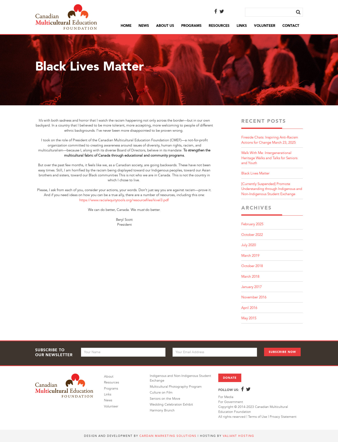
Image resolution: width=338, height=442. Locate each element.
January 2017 (251, 287)
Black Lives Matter (255, 173)
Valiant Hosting (238, 436)
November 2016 (253, 297)
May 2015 (248, 318)
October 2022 (252, 235)
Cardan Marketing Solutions (167, 436)
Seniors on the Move (165, 399)
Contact (290, 26)
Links (242, 26)
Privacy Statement (283, 417)
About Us (165, 26)
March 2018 (250, 276)
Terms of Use (257, 417)
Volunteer (264, 26)
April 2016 (249, 308)
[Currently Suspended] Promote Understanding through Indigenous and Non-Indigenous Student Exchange (271, 189)
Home (126, 26)
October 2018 (252, 266)
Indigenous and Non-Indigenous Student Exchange (180, 378)
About (108, 377)
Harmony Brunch (162, 410)
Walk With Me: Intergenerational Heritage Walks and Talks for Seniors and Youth (269, 158)
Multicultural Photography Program (176, 387)
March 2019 (250, 255)
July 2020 (248, 245)
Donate (230, 377)
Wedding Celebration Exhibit (171, 404)
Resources (219, 26)
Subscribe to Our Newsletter (54, 352)
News (143, 26)
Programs (191, 26)
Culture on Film (161, 393)
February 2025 (252, 224)
